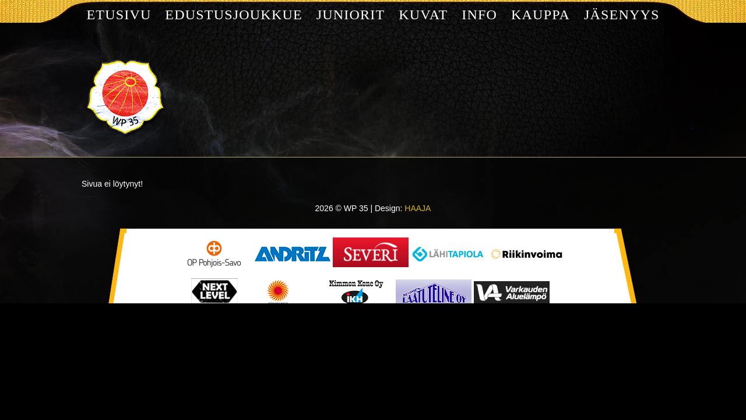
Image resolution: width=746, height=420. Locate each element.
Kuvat (423, 14)
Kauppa (540, 14)
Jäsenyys (622, 14)
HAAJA (417, 208)
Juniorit (350, 14)
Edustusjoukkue (233, 14)
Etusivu (118, 14)
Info (479, 14)
